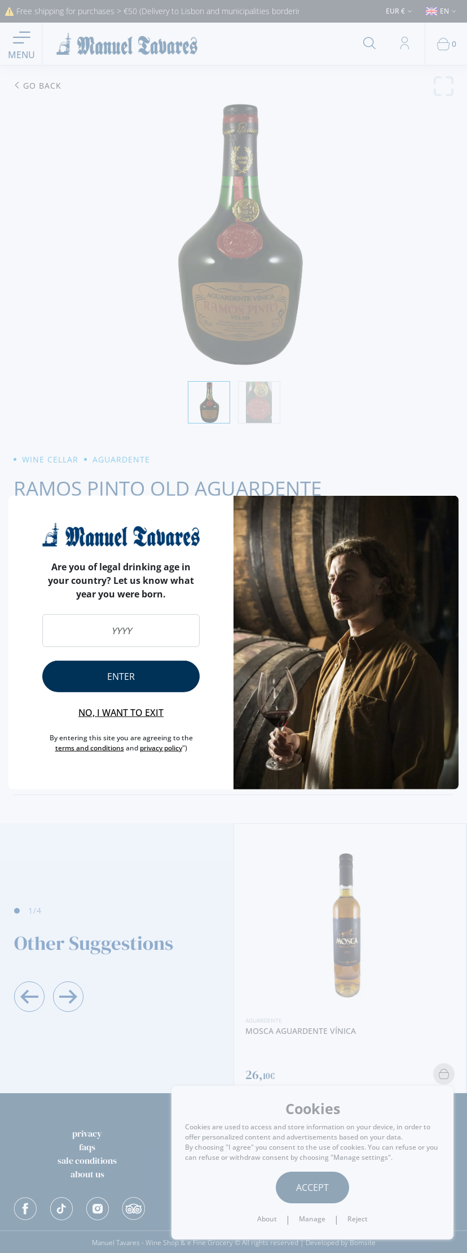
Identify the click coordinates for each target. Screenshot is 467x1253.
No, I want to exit (121, 712)
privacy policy (161, 748)
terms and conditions (89, 748)
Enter (121, 676)
